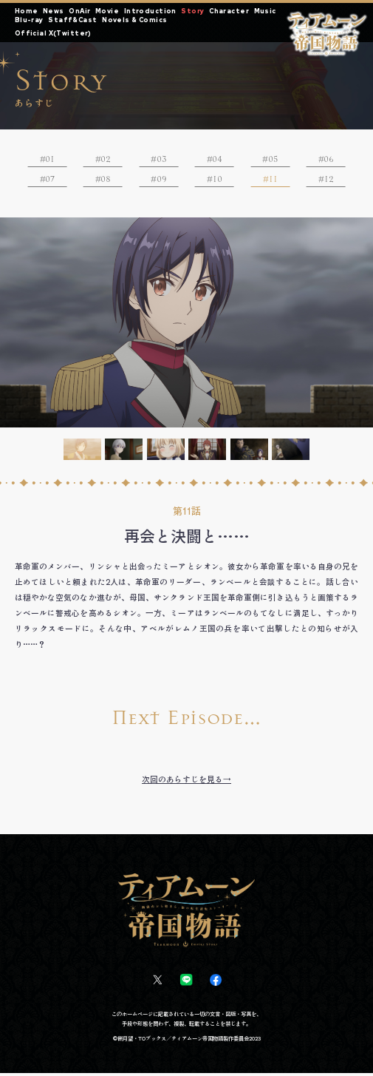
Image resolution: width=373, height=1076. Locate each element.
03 (162, 160)
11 (273, 181)
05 (273, 160)
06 (329, 160)
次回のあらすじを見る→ (186, 782)
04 (217, 160)
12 (329, 181)
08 (106, 181)
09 (161, 181)
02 (106, 160)
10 (217, 181)
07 (50, 181)
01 (50, 160)
